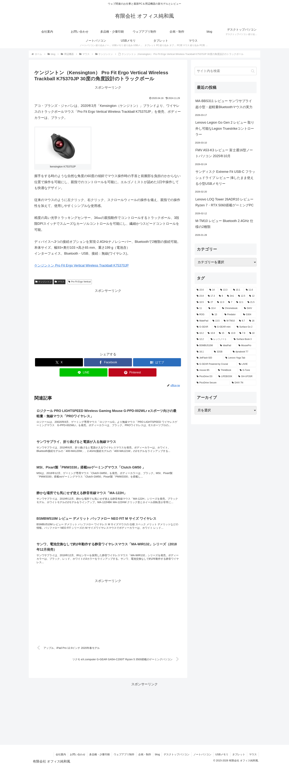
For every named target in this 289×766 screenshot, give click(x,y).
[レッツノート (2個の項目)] (220, 339)
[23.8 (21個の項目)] (200, 296)
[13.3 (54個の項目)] (225, 290)
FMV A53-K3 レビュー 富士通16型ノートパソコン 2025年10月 (224, 153)
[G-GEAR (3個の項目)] (203, 327)
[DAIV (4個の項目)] (249, 308)
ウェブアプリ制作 (124, 754)
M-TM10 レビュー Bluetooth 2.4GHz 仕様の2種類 (224, 224)
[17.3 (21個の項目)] (211, 296)
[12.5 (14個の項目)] (241, 296)
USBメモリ (221, 754)
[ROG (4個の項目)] (202, 314)
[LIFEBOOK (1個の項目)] (226, 376)
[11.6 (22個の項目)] (250, 290)
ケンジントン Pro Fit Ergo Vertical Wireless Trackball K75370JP (81, 265)
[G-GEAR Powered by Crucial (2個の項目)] (215, 364)
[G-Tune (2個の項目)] (247, 370)
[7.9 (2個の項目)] (242, 333)
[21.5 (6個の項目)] (251, 302)
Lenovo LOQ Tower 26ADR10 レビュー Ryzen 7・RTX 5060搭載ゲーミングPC (224, 202)
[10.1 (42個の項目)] (237, 290)
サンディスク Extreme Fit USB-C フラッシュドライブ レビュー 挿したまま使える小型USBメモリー (225, 178)
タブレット (238, 754)
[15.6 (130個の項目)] (201, 290)
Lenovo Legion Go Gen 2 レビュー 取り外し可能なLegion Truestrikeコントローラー (224, 128)
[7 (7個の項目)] (230, 302)
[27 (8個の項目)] (210, 302)
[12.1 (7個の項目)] (240, 302)
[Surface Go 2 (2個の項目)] (245, 327)
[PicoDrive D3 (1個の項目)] (205, 376)
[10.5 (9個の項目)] (200, 302)
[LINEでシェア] (83, 372)
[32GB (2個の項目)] (221, 352)
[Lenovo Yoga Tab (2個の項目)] (240, 358)
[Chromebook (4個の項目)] (231, 308)
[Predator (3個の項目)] (232, 314)
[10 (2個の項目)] (252, 333)
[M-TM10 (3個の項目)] (229, 321)
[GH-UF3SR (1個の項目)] (246, 376)
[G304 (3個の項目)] (248, 314)
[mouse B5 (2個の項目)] (205, 370)
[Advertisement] (108, 319)
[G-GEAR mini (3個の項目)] (223, 327)
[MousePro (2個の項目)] (246, 345)
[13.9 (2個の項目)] (232, 333)
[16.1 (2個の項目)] (203, 352)
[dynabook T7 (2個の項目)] (243, 352)
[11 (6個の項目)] (200, 308)
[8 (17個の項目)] (221, 296)
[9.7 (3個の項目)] (242, 321)
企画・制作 (144, 754)
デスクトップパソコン (176, 754)
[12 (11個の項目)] (252, 296)
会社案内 (61, 754)
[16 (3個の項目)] (252, 321)
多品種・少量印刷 (99, 754)
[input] (226, 71)
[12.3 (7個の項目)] (220, 302)
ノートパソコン (202, 754)
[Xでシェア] (59, 362)
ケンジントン (43, 281)
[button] (253, 71)
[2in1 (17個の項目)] (230, 296)
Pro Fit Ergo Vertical (79, 281)
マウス (59, 281)
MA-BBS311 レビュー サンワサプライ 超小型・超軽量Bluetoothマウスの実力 (224, 104)
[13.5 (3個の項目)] (216, 321)
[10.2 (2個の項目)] (200, 333)
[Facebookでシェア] (108, 362)
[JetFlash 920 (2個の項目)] (209, 358)
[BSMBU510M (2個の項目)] (206, 345)
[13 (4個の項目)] (216, 314)
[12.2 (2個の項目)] (201, 339)
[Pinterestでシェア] (132, 372)
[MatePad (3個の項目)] (202, 321)
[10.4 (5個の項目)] (213, 308)
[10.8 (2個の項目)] (211, 333)
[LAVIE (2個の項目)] (246, 364)
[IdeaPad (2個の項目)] (227, 345)
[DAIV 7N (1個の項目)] (243, 383)
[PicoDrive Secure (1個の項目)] (212, 383)
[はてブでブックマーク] (157, 362)
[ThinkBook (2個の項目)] (226, 370)
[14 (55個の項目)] (213, 290)
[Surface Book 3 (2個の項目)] (244, 339)
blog (157, 754)
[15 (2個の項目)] (221, 333)
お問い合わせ (77, 754)
